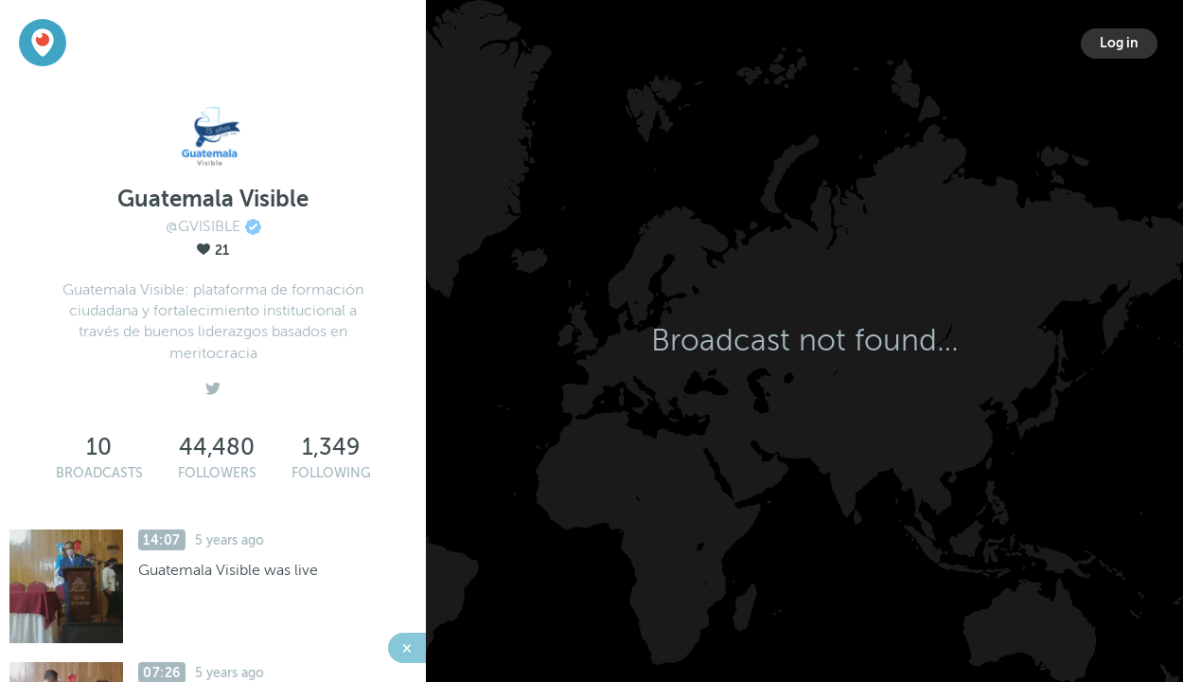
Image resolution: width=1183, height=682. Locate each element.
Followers (217, 473)
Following (331, 473)
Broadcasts (99, 473)
